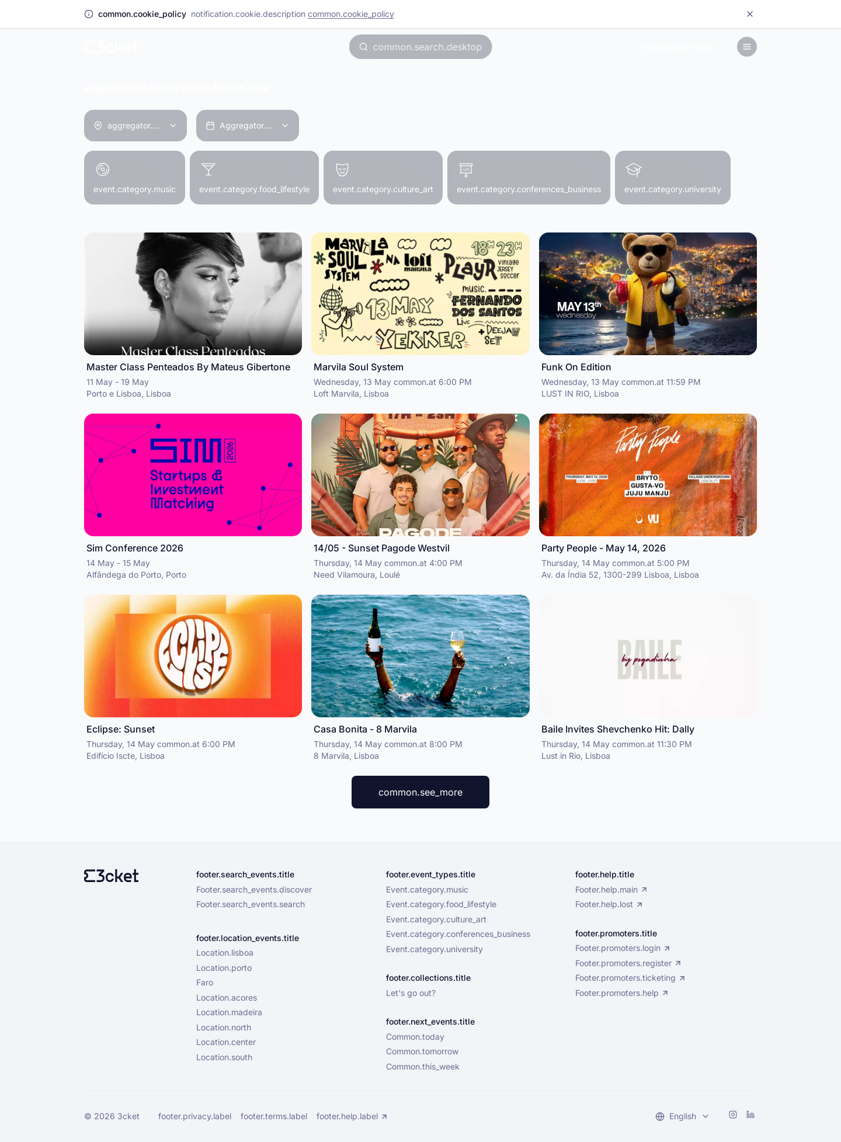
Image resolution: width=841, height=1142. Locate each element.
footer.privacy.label (194, 1117)
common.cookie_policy (351, 14)
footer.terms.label (274, 1117)
